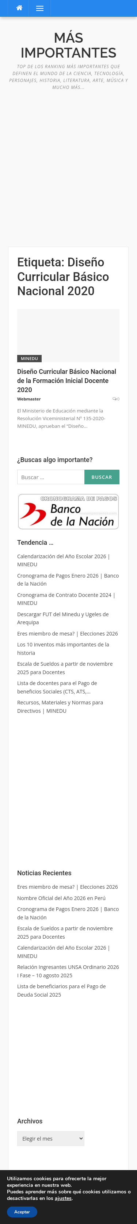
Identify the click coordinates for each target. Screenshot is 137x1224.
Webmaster (29, 399)
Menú (36, 8)
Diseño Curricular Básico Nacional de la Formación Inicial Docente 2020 (66, 381)
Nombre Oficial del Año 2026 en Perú (61, 898)
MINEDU (29, 358)
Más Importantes (68, 45)
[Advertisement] (68, 164)
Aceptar (22, 1212)
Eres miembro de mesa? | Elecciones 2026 (67, 886)
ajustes (63, 1198)
